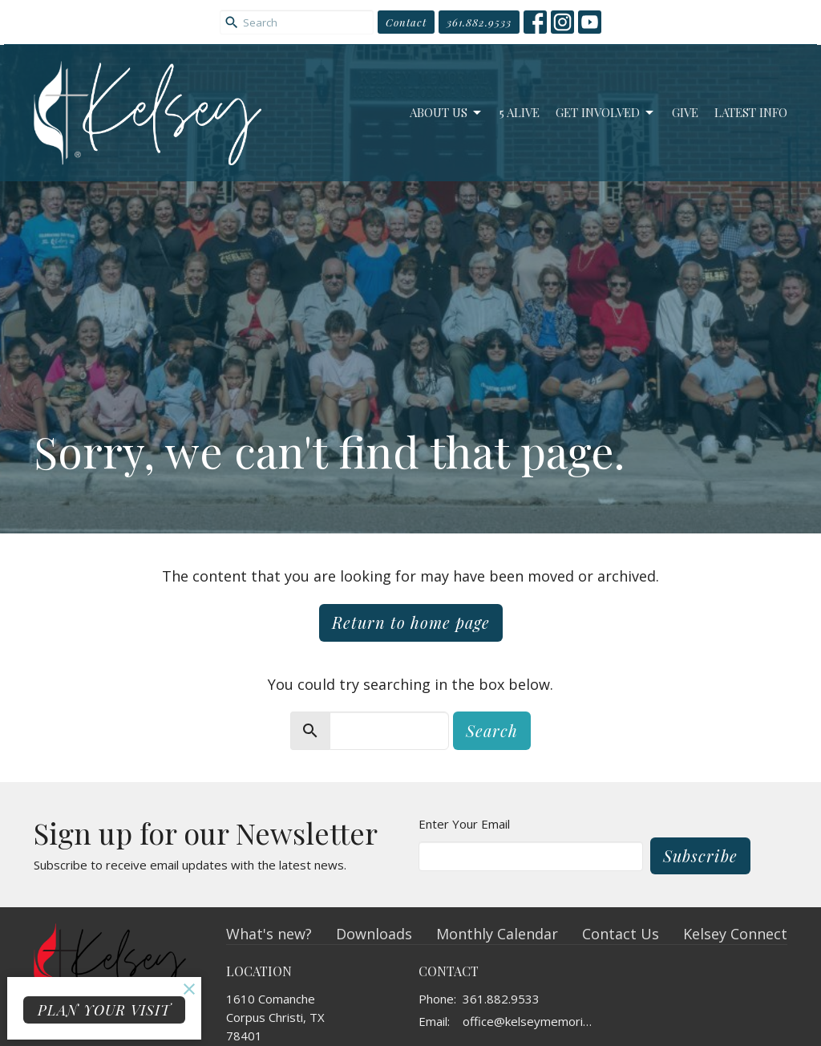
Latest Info (750, 112)
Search (492, 730)
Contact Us (620, 933)
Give (685, 112)
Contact (406, 22)
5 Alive (519, 112)
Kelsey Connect (735, 933)
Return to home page (411, 622)
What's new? (269, 933)
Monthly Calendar (497, 933)
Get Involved (606, 112)
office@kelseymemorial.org (529, 1021)
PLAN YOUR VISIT (104, 1010)
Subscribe (700, 855)
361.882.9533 (479, 22)
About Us (446, 112)
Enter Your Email (464, 824)
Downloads (374, 933)
